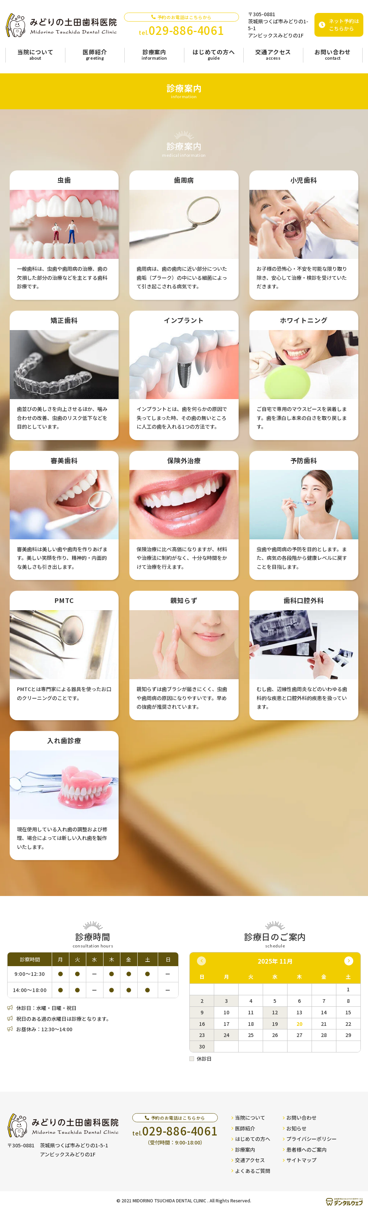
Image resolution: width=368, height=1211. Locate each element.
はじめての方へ (250, 1138)
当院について (248, 1117)
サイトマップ (300, 1160)
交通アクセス (248, 1160)
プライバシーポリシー (310, 1138)
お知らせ (295, 1128)
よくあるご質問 (250, 1170)
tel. (181, 30)
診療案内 (243, 1149)
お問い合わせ (300, 1117)
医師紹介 (243, 1128)
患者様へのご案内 (305, 1149)
